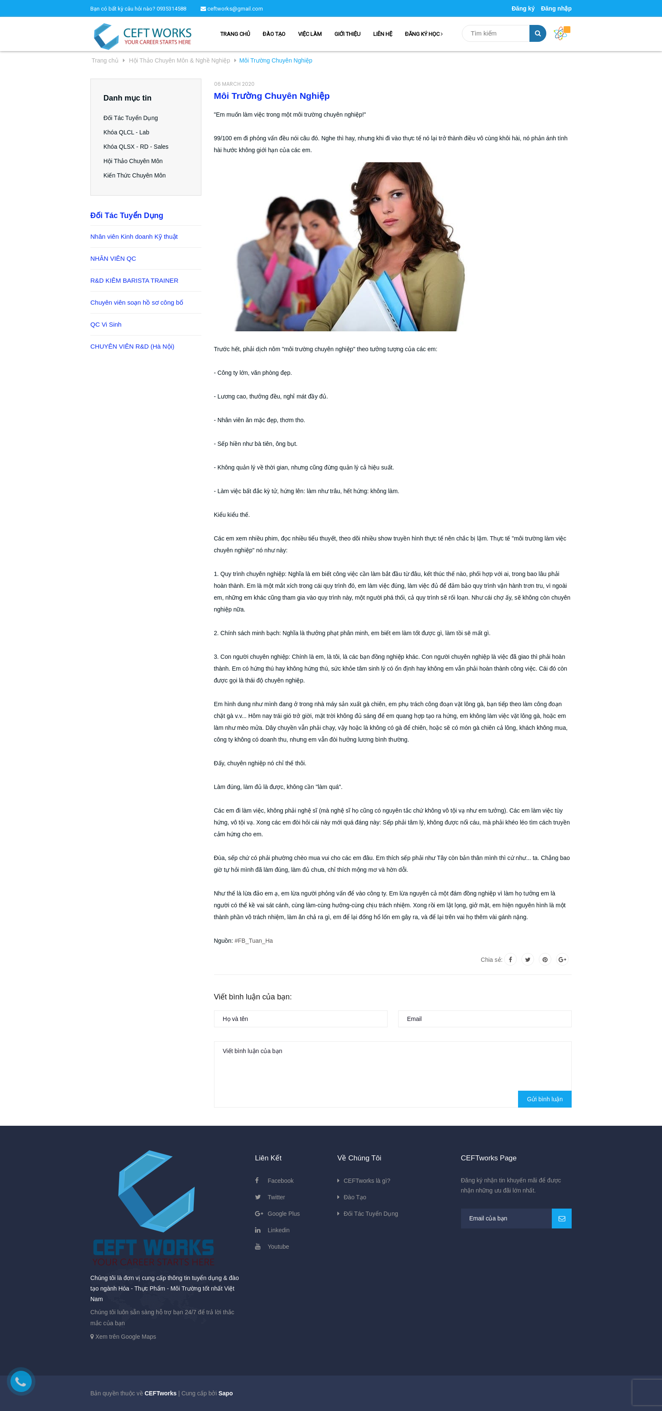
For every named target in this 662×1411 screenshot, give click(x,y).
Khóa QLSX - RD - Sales (135, 146)
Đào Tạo (355, 1197)
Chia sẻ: (492, 959)
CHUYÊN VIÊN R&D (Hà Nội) (132, 346)
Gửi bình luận (545, 1099)
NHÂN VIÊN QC (113, 258)
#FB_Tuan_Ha (254, 940)
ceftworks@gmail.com (232, 8)
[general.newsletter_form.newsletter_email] (516, 1218)
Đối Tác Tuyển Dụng (130, 118)
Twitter (276, 1197)
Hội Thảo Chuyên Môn (133, 161)
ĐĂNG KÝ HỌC (424, 34)
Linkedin (279, 1230)
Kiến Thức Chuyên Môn (134, 175)
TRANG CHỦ (235, 34)
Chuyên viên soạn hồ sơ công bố (136, 302)
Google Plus (284, 1213)
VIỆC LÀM (310, 34)
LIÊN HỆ (382, 34)
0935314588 (171, 8)
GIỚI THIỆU (347, 34)
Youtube (278, 1246)
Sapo (225, 1393)
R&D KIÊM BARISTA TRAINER (134, 280)
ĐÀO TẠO (274, 34)
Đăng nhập (556, 8)
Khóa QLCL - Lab (126, 132)
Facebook (280, 1180)
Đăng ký (523, 8)
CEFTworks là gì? (367, 1180)
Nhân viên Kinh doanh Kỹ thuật (134, 236)
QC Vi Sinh (106, 324)
